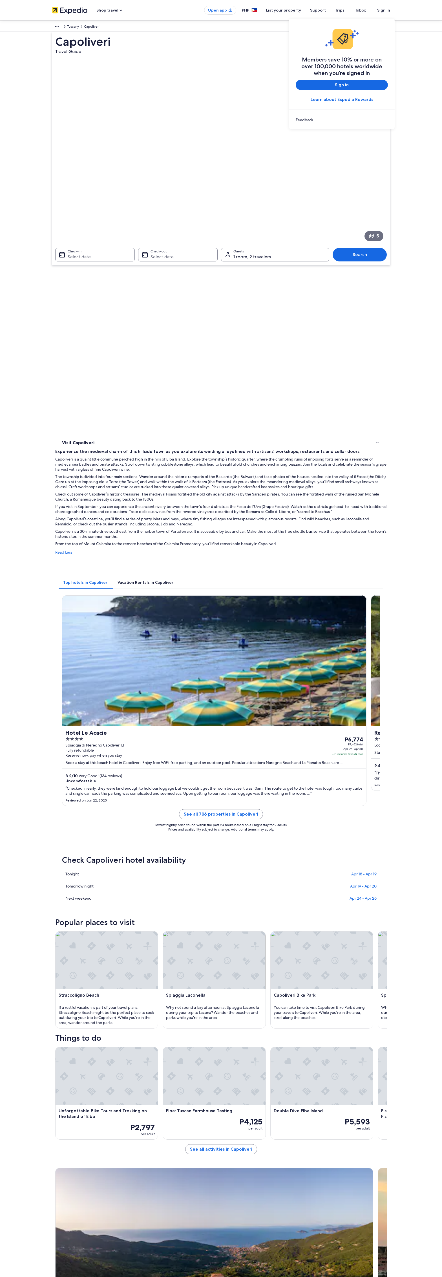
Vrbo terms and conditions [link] (247, 1186)
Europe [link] (57, 27)
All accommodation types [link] (158, 1214)
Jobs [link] (55, 1168)
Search (362, 198)
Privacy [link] (232, 1159)
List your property (293, 10)
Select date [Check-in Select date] (75, 201)
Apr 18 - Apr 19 (364, 566)
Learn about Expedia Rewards (342, 99)
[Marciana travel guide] (168, 927)
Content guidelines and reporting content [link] (259, 1196)
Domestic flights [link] (151, 1196)
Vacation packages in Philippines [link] (164, 1186)
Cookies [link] (233, 1168)
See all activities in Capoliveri (262, 898)
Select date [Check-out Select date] (160, 201)
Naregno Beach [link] (236, 1003)
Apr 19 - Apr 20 (363, 579)
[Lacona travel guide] (294, 927)
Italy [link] (71, 27)
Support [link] (320, 1159)
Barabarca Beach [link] (75, 1003)
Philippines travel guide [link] (157, 1159)
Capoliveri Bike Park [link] (240, 993)
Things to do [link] (73, 268)
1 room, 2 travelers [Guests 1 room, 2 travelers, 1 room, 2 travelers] (252, 201)
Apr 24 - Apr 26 (363, 591)
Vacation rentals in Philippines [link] (162, 1177)
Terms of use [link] (236, 1177)
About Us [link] (59, 1159)
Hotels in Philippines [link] (155, 1168)
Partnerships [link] (61, 1186)
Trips (350, 10)
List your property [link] (65, 1177)
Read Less (146, 334)
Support (328, 10)
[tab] (169, 359)
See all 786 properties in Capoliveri (262, 513)
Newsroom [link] (60, 1196)
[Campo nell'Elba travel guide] (231, 927)
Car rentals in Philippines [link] (158, 1205)
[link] (342, 120)
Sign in (383, 10)
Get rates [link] (289, 479)
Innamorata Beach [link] (77, 993)
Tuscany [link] (85, 27)
